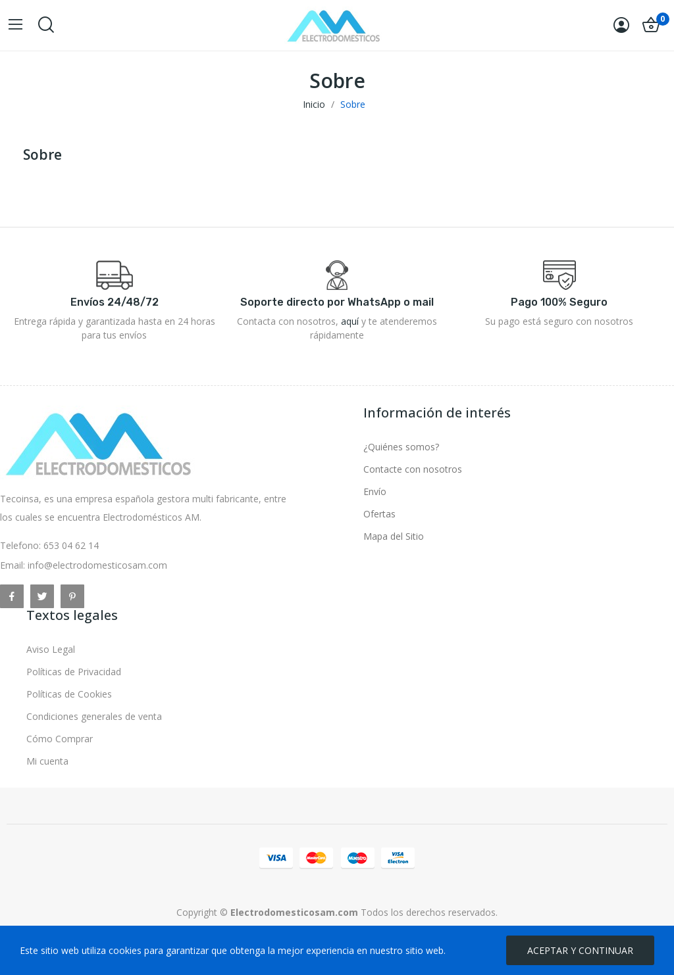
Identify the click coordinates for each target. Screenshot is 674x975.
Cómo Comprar (59, 738)
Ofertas (379, 514)
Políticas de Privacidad (73, 671)
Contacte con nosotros (412, 469)
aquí (350, 321)
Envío (374, 491)
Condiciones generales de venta (94, 716)
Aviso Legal (50, 649)
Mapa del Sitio (393, 536)
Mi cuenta (47, 761)
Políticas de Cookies (69, 694)
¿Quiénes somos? (401, 446)
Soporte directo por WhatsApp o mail (337, 302)
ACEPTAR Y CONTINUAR (580, 950)
